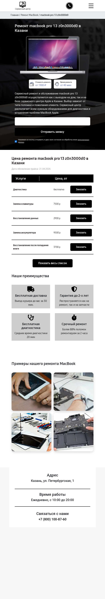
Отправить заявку (52, 132)
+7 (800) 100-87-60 (52, 519)
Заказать (81, 189)
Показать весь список (52, 263)
